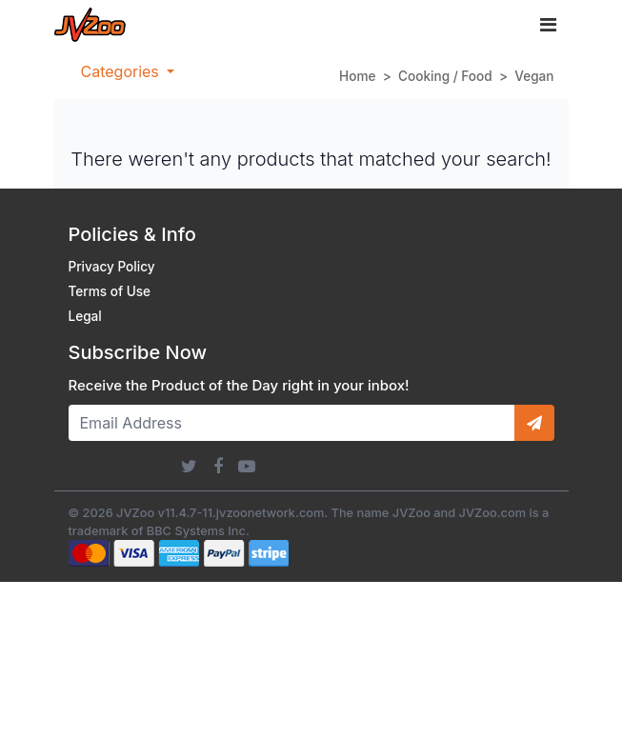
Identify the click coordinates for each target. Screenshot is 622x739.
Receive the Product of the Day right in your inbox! (239, 385)
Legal (85, 316)
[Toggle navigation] (548, 24)
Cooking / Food (445, 76)
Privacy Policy (112, 266)
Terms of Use (110, 291)
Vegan (533, 76)
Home (357, 76)
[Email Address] (292, 423)
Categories (122, 71)
